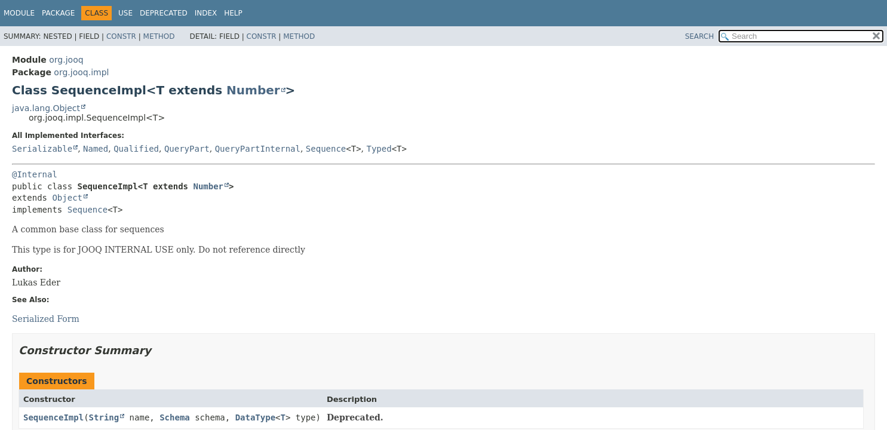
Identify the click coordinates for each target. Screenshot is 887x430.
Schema (174, 417)
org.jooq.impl (81, 72)
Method (159, 36)
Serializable (42, 148)
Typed (379, 148)
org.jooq (66, 59)
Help (233, 13)
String (104, 417)
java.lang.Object (46, 108)
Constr (121, 36)
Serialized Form (45, 319)
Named (95, 148)
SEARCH (699, 36)
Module (19, 13)
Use (125, 13)
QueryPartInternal (257, 148)
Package (58, 13)
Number (253, 90)
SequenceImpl (53, 417)
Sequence (326, 148)
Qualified (136, 148)
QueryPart (187, 148)
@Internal (34, 174)
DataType (255, 417)
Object (67, 197)
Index (206, 13)
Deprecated (164, 13)
